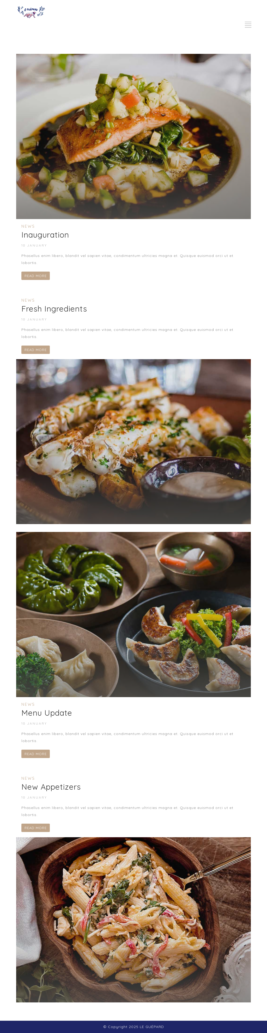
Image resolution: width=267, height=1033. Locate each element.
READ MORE (36, 276)
